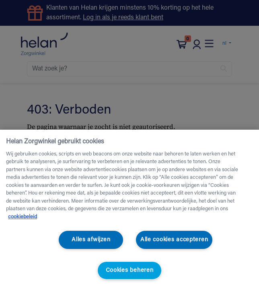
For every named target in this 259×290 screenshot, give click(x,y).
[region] (129, 210)
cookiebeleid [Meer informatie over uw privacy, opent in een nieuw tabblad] (22, 217)
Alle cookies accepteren (174, 240)
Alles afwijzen (91, 240)
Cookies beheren (130, 270)
